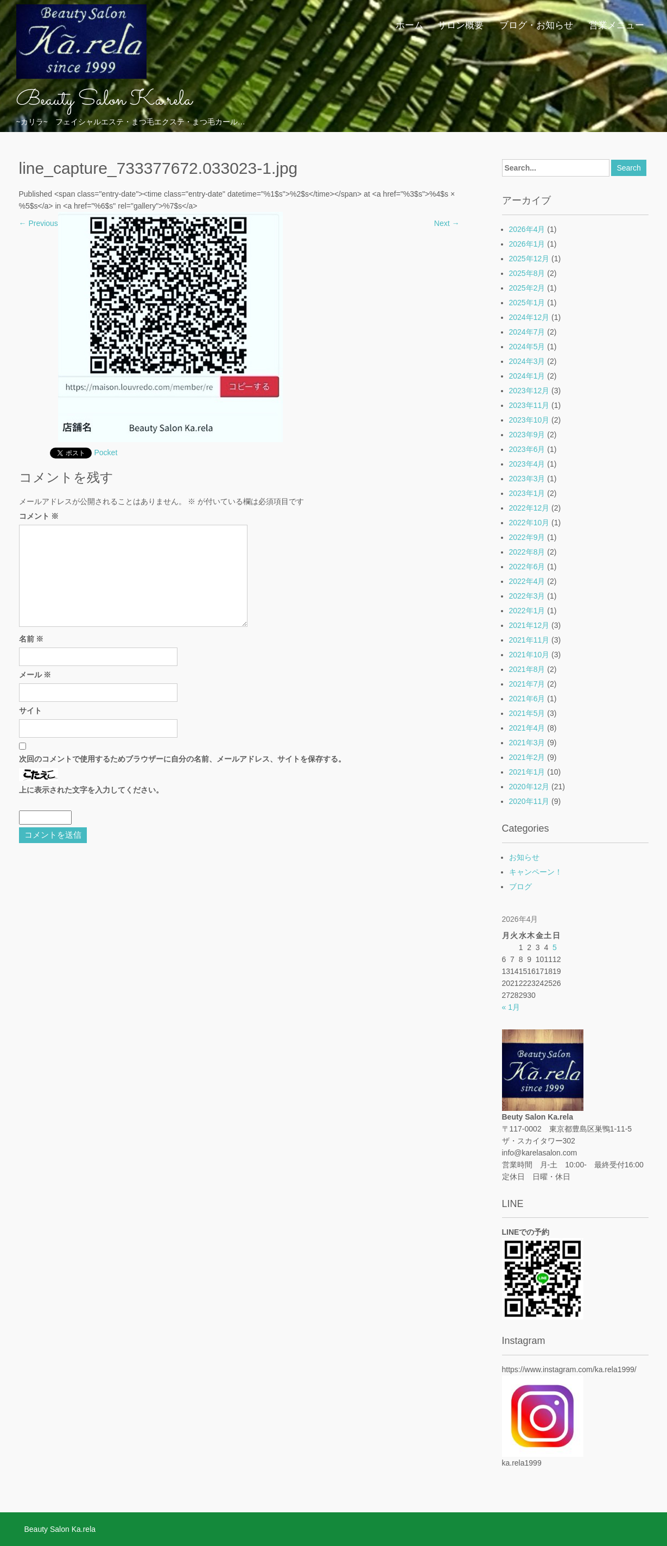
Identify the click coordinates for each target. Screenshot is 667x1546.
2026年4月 (527, 229)
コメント (39, 516)
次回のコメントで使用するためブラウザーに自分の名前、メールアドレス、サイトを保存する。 (182, 759)
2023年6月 (527, 449)
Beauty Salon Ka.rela (104, 100)
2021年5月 (527, 713)
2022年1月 (527, 610)
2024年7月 (527, 332)
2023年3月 (527, 478)
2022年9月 (527, 537)
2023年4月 (527, 464)
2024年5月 (527, 346)
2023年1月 (527, 493)
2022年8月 (527, 552)
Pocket (106, 452)
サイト (30, 710)
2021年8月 (527, 669)
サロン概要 (460, 24)
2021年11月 (529, 640)
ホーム (409, 24)
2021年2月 (527, 757)
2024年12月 (529, 317)
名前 (31, 638)
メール (35, 674)
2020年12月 (529, 786)
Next (447, 223)
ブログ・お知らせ (536, 24)
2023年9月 (527, 434)
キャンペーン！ (535, 872)
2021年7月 (527, 684)
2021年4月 (527, 728)
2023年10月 (529, 420)
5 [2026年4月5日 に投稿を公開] (554, 947)
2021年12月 (529, 625)
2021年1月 (527, 772)
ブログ (520, 886)
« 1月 (511, 1007)
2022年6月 (527, 566)
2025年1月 (527, 302)
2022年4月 (527, 581)
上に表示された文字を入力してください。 (91, 789)
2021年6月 (527, 698)
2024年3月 (527, 361)
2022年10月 (529, 522)
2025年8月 (527, 273)
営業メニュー (616, 24)
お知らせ (524, 857)
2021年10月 (529, 654)
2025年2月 (527, 288)
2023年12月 (529, 390)
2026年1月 (527, 244)
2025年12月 (529, 258)
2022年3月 (527, 596)
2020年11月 (529, 801)
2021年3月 (527, 742)
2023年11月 (529, 405)
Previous (38, 223)
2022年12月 (529, 508)
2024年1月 (527, 376)
